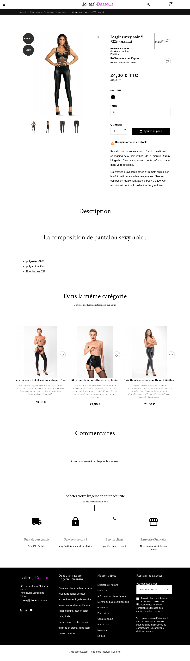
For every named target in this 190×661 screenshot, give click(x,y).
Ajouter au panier (151, 131)
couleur (115, 90)
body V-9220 (153, 180)
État (112, 54)
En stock (115, 51)
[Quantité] (119, 130)
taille (114, 105)
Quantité (116, 124)
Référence (116, 48)
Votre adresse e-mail (146, 583)
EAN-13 (114, 62)
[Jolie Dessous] (97, 4)
